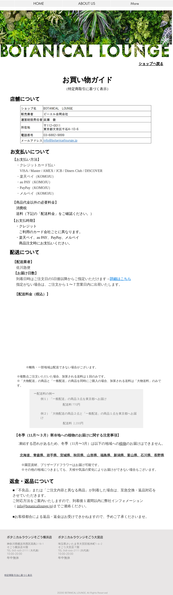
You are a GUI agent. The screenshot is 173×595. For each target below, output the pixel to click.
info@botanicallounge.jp (34, 506)
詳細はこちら (120, 279)
